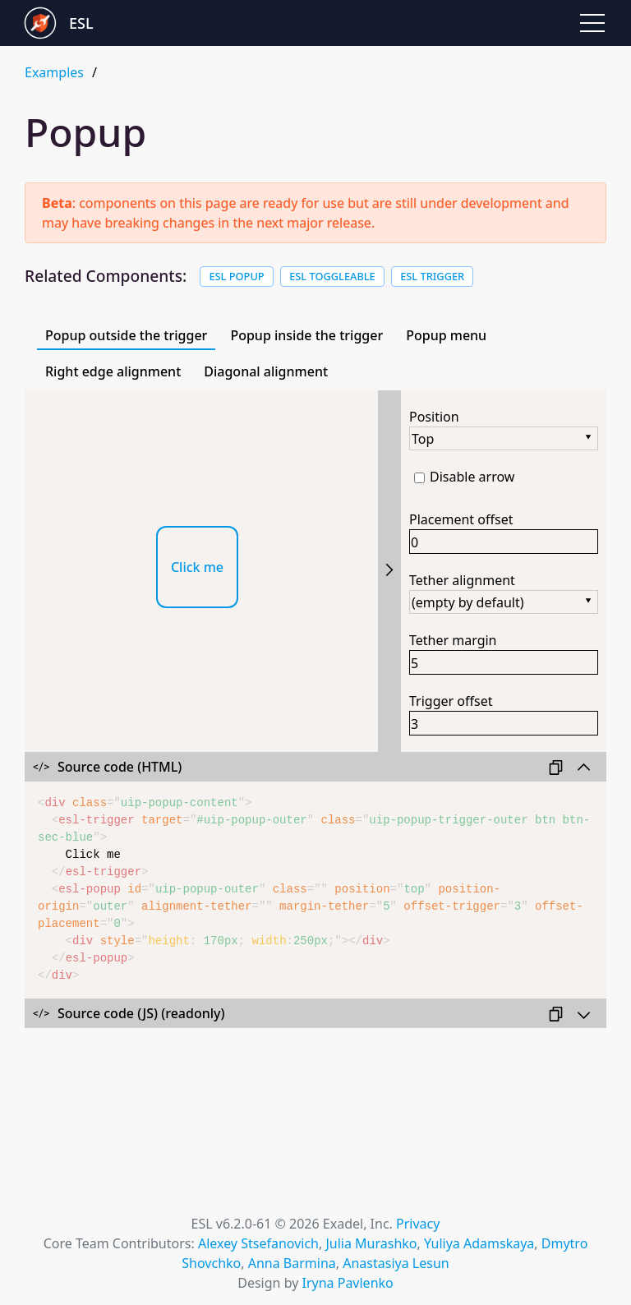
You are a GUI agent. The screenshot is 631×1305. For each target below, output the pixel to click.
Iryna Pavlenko (347, 1283)
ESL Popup (236, 276)
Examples (54, 72)
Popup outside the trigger (126, 335)
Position (434, 417)
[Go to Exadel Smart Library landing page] (170, 23)
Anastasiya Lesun (396, 1263)
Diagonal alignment (266, 371)
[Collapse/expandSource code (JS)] (315, 1013)
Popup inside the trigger (306, 335)
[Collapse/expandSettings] (389, 571)
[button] (592, 23)
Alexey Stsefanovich (258, 1243)
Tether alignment (462, 580)
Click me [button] (197, 567)
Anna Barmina (292, 1263)
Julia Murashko (371, 1243)
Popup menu (446, 335)
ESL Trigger (432, 276)
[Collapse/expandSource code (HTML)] (315, 767)
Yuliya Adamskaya (479, 1243)
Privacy (418, 1224)
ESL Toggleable (332, 276)
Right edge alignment (113, 371)
